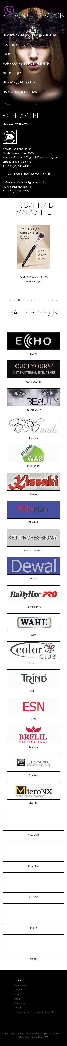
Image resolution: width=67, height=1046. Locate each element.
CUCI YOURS (33, 381)
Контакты (19, 1003)
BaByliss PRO (33, 606)
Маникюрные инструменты (26, 63)
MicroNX (33, 803)
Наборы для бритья (19, 82)
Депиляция (12, 73)
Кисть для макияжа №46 (33, 277)
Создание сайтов (28, 1037)
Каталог (18, 989)
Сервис (18, 1007)
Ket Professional (33, 550)
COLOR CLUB (33, 663)
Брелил (33, 747)
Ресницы (10, 44)
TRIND (33, 691)
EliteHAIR (33, 522)
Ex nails (33, 438)
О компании (20, 985)
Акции (17, 998)
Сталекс (33, 775)
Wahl (33, 634)
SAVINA (33, 896)
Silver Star (33, 865)
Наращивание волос (20, 91)
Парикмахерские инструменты (29, 35)
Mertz (33, 927)
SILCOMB (33, 834)
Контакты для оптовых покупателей (33, 1012)
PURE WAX (33, 466)
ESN (33, 719)
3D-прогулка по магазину (29, 173)
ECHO (33, 353)
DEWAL (33, 578)
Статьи (18, 994)
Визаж (8, 54)
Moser (33, 958)
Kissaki (34, 494)
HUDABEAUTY (34, 410)
